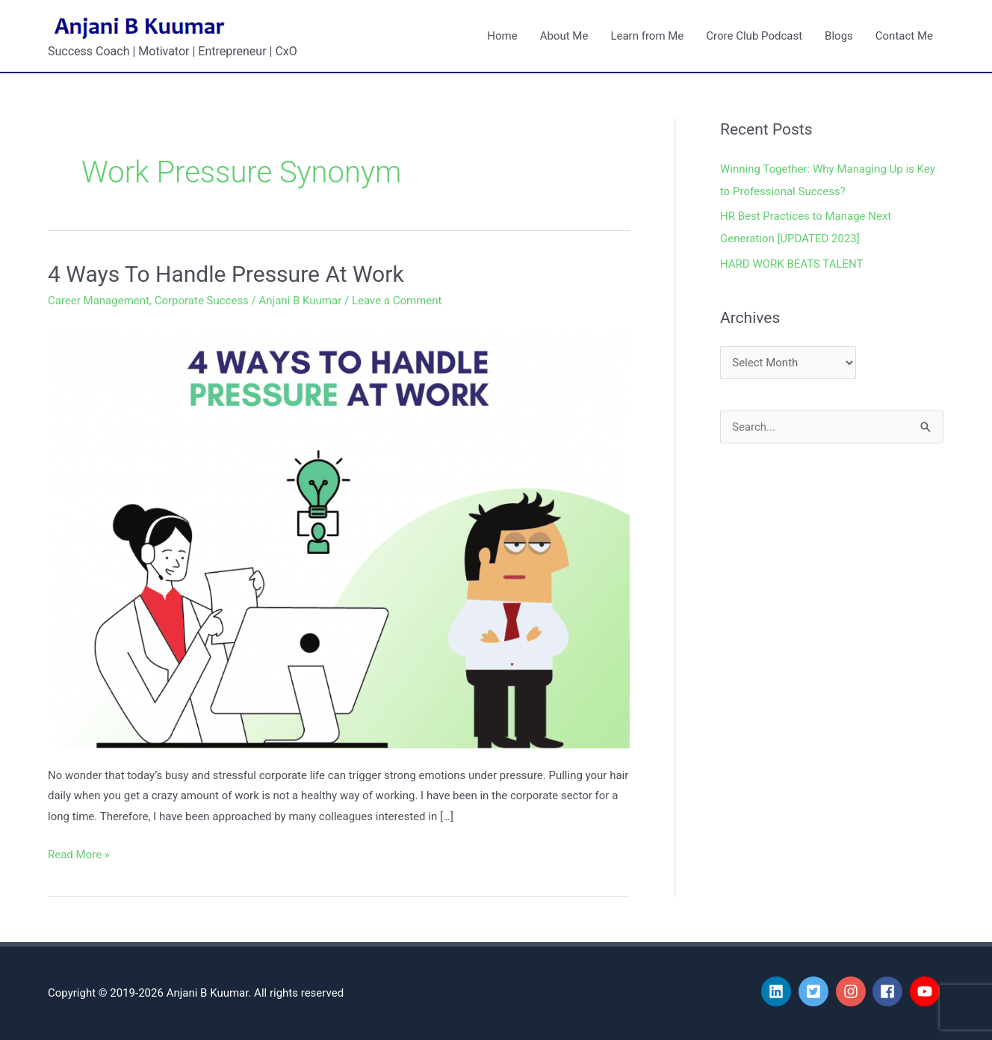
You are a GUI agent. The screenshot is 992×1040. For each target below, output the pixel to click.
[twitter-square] (816, 991)
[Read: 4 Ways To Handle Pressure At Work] (339, 534)
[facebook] (889, 991)
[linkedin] (778, 991)
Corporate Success (202, 300)
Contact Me (904, 36)
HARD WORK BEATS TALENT (792, 264)
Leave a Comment (397, 300)
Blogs (839, 36)
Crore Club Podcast (754, 36)
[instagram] (853, 991)
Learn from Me (646, 36)
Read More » (79, 853)
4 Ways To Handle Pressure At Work (226, 274)
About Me (564, 36)
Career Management (98, 300)
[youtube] (927, 991)
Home (502, 36)
